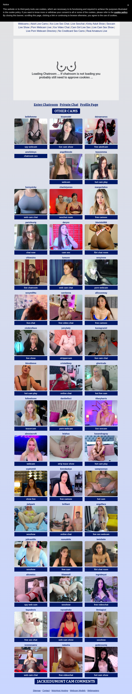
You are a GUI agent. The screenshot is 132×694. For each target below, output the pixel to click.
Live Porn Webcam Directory (41, 31)
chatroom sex (31, 156)
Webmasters (93, 690)
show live (30, 499)
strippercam (66, 358)
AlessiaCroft (31, 433)
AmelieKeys (31, 152)
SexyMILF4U (30, 293)
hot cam (101, 499)
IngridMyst (101, 574)
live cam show (66, 147)
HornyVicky (30, 187)
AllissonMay (101, 293)
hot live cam (101, 393)
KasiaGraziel (101, 328)
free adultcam (101, 147)
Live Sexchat (78, 23)
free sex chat (30, 640)
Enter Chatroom (46, 104)
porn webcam (101, 288)
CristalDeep (66, 363)
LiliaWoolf (66, 574)
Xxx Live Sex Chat (59, 23)
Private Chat (69, 104)
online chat (66, 393)
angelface (101, 504)
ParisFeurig (30, 222)
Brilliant (66, 504)
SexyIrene (101, 257)
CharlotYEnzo (66, 187)
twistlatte (101, 539)
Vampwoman (101, 469)
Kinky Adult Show (95, 23)
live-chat (31, 323)
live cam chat (101, 358)
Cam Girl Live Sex (81, 27)
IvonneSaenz (31, 645)
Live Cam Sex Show (103, 27)
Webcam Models (77, 690)
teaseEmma (101, 152)
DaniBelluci (65, 398)
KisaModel (66, 117)
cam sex (66, 252)
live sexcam (101, 428)
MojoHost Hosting (59, 690)
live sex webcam (101, 534)
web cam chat (31, 217)
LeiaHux (66, 433)
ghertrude (101, 363)
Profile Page (89, 104)
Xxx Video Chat (61, 27)
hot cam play (101, 182)
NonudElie (66, 539)
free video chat (66, 323)
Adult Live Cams (39, 23)
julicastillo (31, 539)
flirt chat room (101, 252)
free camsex (101, 217)
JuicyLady (66, 328)
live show (30, 358)
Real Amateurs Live (96, 31)
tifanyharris (101, 398)
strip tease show (66, 464)
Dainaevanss (101, 117)
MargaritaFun (101, 187)
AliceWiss (30, 574)
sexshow (30, 534)
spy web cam (30, 604)
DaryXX (66, 222)
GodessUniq (101, 645)
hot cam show (101, 675)
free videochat (101, 604)
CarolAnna (66, 293)
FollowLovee (31, 398)
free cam (66, 569)
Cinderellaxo (31, 328)
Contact (46, 690)
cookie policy (121, 12)
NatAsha (66, 645)
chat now (30, 252)
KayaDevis (31, 610)
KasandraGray (101, 433)
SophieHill (31, 469)
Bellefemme (31, 117)
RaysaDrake (66, 610)
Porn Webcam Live (41, 27)
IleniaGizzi (101, 610)
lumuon (66, 257)
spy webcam (31, 147)
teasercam (31, 428)
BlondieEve (30, 363)
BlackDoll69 (101, 222)
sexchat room (66, 217)
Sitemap (37, 690)
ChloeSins (31, 257)
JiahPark (31, 504)
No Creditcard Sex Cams (71, 31)
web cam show (66, 640)
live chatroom (31, 288)
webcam (66, 182)
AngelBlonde (66, 152)
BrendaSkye (66, 469)
